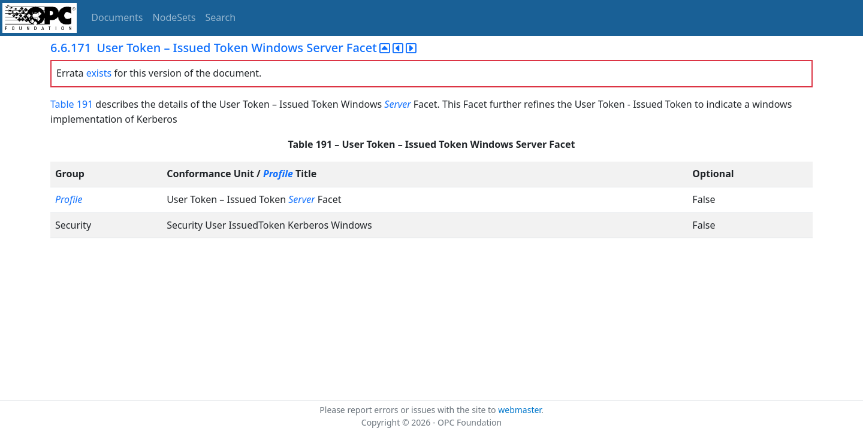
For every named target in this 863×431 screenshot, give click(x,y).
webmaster (519, 409)
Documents (117, 17)
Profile (278, 173)
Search (221, 17)
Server (397, 104)
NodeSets (174, 17)
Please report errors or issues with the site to (408, 409)
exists (98, 73)
